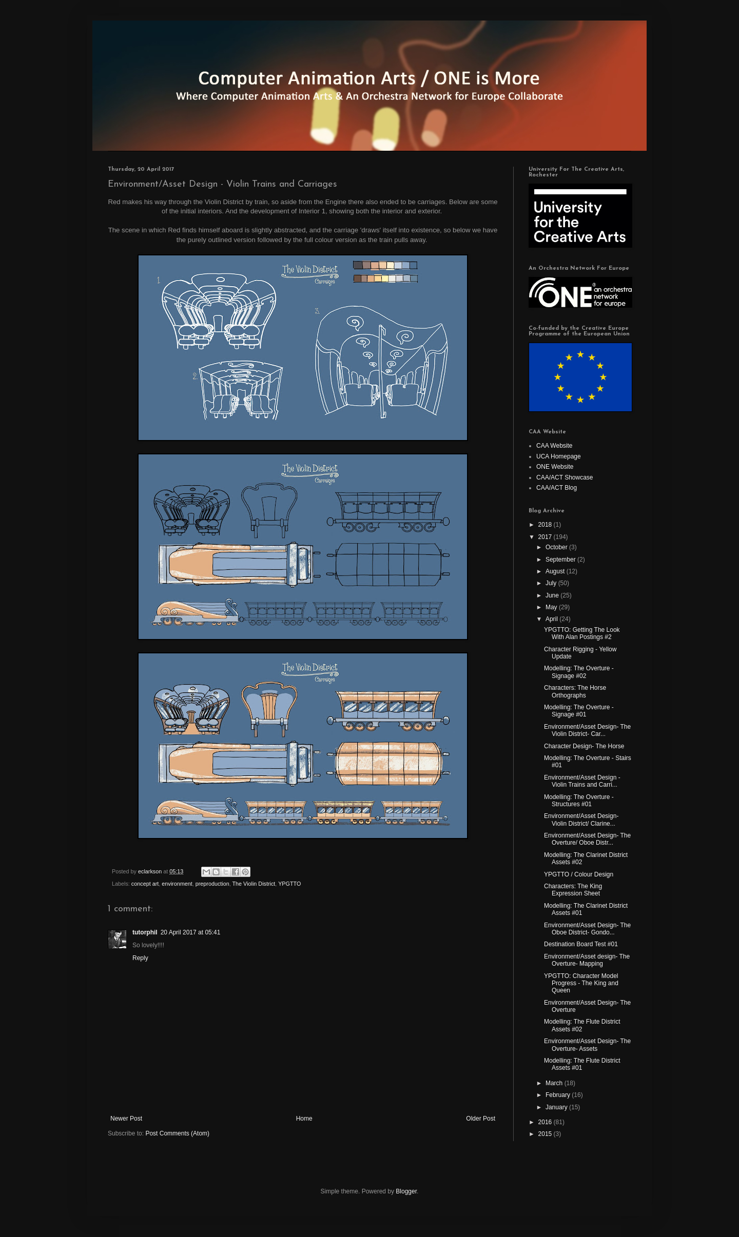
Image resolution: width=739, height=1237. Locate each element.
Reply (140, 958)
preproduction (212, 884)
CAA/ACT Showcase (564, 477)
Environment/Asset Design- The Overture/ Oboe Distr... (587, 839)
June (553, 595)
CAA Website (554, 445)
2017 (546, 537)
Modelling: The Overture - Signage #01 (579, 711)
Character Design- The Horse (584, 746)
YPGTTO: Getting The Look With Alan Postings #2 (582, 633)
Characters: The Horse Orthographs (575, 691)
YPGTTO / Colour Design (578, 874)
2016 (546, 1122)
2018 (546, 524)
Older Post (480, 1118)
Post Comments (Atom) (177, 1133)
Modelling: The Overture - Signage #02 (579, 672)
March (555, 1083)
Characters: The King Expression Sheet (573, 890)
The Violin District (254, 884)
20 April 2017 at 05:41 (191, 932)
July (552, 583)
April (552, 619)
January (557, 1107)
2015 (546, 1134)
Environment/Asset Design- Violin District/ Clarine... (581, 819)
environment (177, 884)
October (557, 547)
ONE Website (554, 466)
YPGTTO (289, 884)
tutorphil (145, 932)
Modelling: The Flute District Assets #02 (582, 1025)
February (559, 1095)
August (556, 571)
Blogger (406, 1191)
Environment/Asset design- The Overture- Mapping (587, 960)
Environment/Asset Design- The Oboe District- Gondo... (587, 929)
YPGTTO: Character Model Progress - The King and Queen (581, 983)
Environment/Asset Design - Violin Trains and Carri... (582, 781)
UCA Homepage (558, 456)
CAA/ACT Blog (556, 487)
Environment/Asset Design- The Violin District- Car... (587, 730)
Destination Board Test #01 (581, 944)
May (552, 607)
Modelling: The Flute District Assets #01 (582, 1064)
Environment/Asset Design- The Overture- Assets (587, 1045)
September (561, 559)
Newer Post (126, 1118)
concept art (145, 884)
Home (304, 1118)
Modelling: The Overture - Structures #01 (579, 800)
